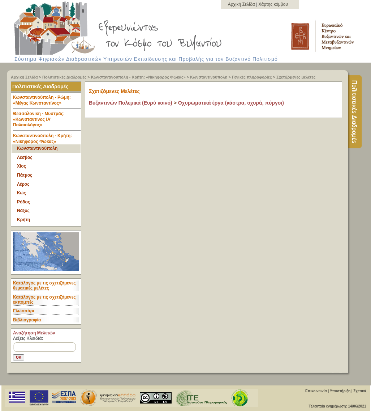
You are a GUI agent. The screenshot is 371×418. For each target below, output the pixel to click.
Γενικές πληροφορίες (252, 77)
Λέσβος (25, 157)
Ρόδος (23, 201)
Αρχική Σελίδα (242, 4)
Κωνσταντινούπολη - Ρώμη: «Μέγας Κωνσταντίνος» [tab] (47, 102)
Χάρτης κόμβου (273, 4)
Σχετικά (359, 391)
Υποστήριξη (340, 391)
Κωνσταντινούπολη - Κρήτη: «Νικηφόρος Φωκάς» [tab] (42, 138)
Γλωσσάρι (23, 310)
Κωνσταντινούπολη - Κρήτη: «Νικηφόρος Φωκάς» (138, 77)
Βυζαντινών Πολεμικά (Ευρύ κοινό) (130, 103)
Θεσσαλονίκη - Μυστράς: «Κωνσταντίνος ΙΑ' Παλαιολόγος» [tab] (47, 121)
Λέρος (23, 184)
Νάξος (23, 210)
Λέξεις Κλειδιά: (28, 338)
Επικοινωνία (316, 391)
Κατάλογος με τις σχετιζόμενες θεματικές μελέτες (44, 285)
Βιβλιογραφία (27, 319)
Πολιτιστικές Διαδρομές (64, 77)
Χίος (21, 166)
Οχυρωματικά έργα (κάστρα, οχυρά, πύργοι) (231, 103)
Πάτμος (24, 175)
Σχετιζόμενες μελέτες (295, 77)
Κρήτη (23, 219)
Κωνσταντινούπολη (208, 77)
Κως (21, 192)
